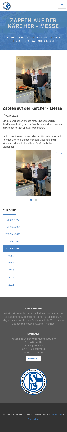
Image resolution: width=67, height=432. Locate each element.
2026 (9, 284)
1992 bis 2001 (13, 227)
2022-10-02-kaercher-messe (35, 41)
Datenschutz (33, 419)
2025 (9, 277)
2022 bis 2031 (13, 248)
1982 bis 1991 (13, 219)
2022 (57, 37)
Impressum (57, 414)
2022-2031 (42, 37)
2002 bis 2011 (13, 234)
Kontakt (33, 358)
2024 (9, 270)
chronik (25, 37)
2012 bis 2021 (13, 241)
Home (11, 37)
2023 (9, 263)
